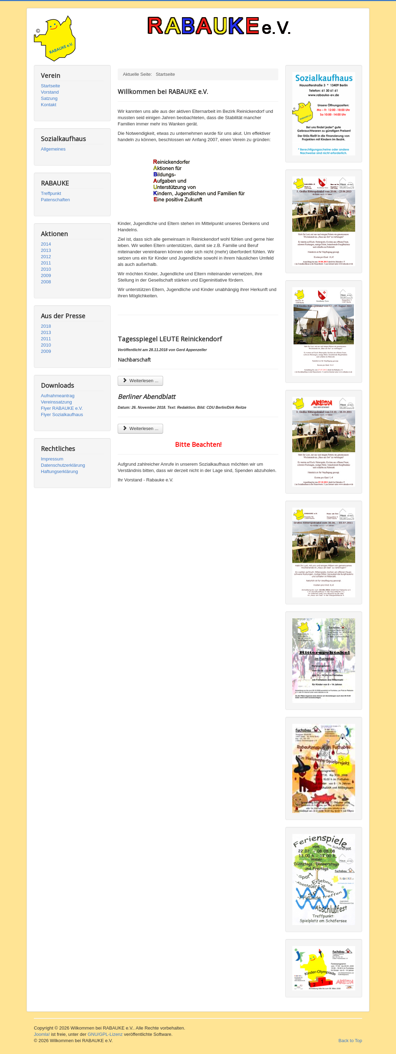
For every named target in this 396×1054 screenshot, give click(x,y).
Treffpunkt (51, 193)
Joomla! (42, 1034)
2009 (46, 275)
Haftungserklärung (59, 471)
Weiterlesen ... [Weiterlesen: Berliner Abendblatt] (140, 428)
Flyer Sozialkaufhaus (62, 414)
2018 (46, 326)
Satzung (49, 98)
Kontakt (48, 104)
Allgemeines (53, 149)
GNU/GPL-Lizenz (105, 1034)
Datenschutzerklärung (63, 465)
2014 (46, 244)
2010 (46, 269)
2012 (46, 256)
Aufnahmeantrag (57, 395)
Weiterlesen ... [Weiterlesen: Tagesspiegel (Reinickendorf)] (140, 380)
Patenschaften (55, 199)
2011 (46, 263)
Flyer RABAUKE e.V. (62, 408)
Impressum (52, 458)
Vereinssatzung (56, 402)
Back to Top (350, 1040)
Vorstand (50, 92)
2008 (46, 281)
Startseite (50, 85)
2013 (46, 250)
